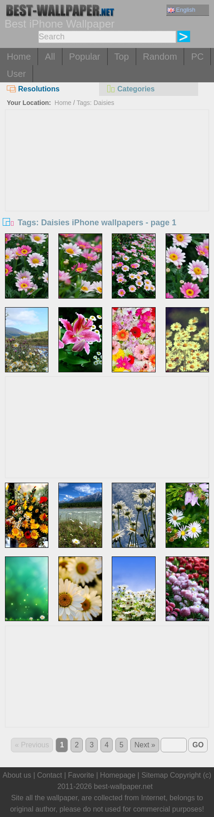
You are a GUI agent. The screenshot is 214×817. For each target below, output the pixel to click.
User (16, 74)
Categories (130, 89)
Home (19, 57)
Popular (84, 57)
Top (121, 57)
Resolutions (33, 89)
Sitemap (154, 775)
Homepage (117, 775)
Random (160, 57)
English (181, 9)
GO (198, 745)
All (50, 57)
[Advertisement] (107, 177)
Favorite (81, 775)
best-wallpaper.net (123, 786)
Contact (49, 775)
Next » (144, 745)
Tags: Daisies (95, 102)
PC (197, 57)
